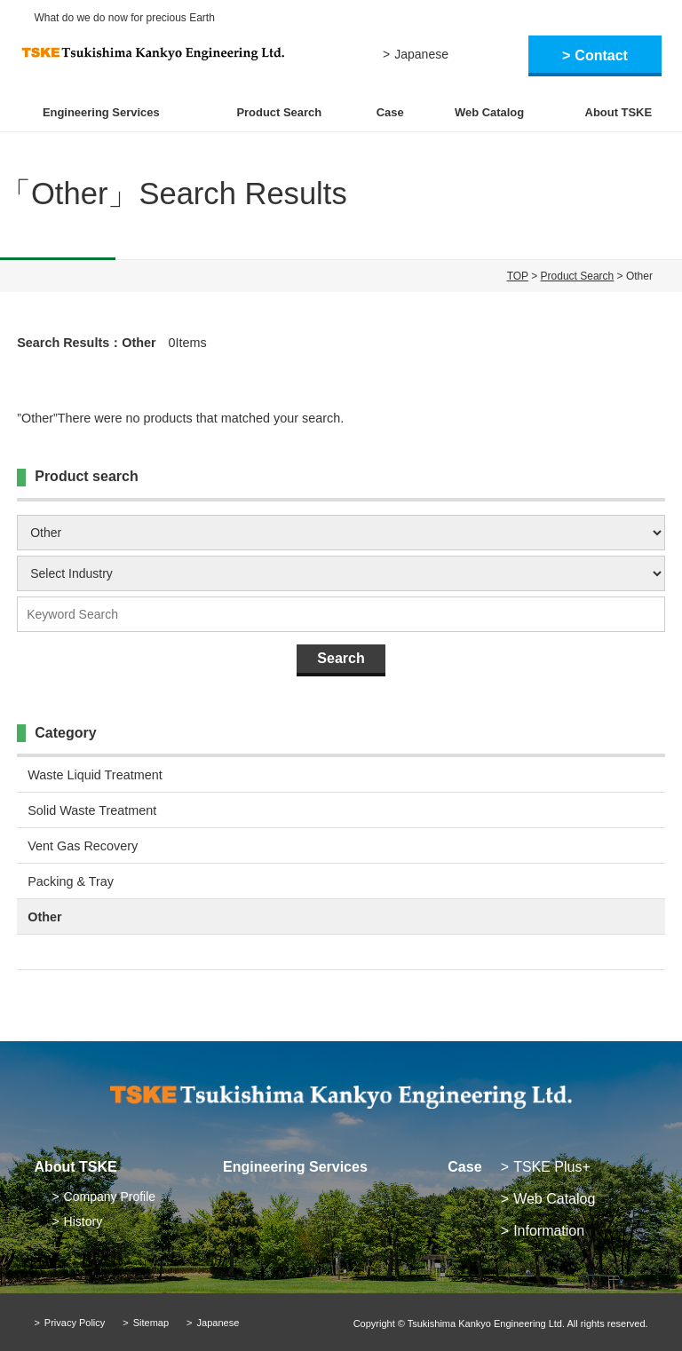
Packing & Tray (71, 881)
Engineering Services (101, 112)
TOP (517, 276)
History (83, 1221)
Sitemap (151, 1322)
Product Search (278, 112)
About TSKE (619, 112)
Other (44, 917)
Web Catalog (489, 112)
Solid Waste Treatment (92, 810)
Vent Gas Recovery (83, 846)
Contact (601, 55)
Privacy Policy (74, 1322)
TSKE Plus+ (552, 1166)
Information (548, 1230)
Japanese (421, 54)
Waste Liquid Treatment (95, 775)
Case (390, 112)
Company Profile (110, 1196)
